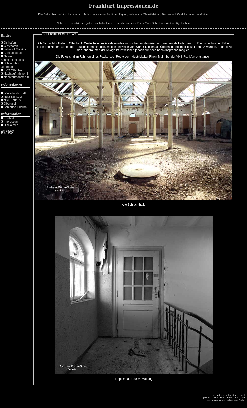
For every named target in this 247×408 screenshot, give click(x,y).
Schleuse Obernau (16, 107)
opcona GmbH (237, 400)
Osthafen (10, 42)
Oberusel (10, 103)
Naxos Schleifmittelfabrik (12, 58)
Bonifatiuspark (13, 53)
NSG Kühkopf (13, 96)
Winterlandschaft (15, 93)
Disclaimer (11, 125)
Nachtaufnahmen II (16, 77)
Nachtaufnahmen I (16, 73)
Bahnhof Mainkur (15, 49)
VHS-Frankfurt (185, 56)
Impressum (11, 121)
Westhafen (11, 46)
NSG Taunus (12, 100)
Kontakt (9, 118)
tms (223, 400)
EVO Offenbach (14, 70)
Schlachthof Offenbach (10, 65)
